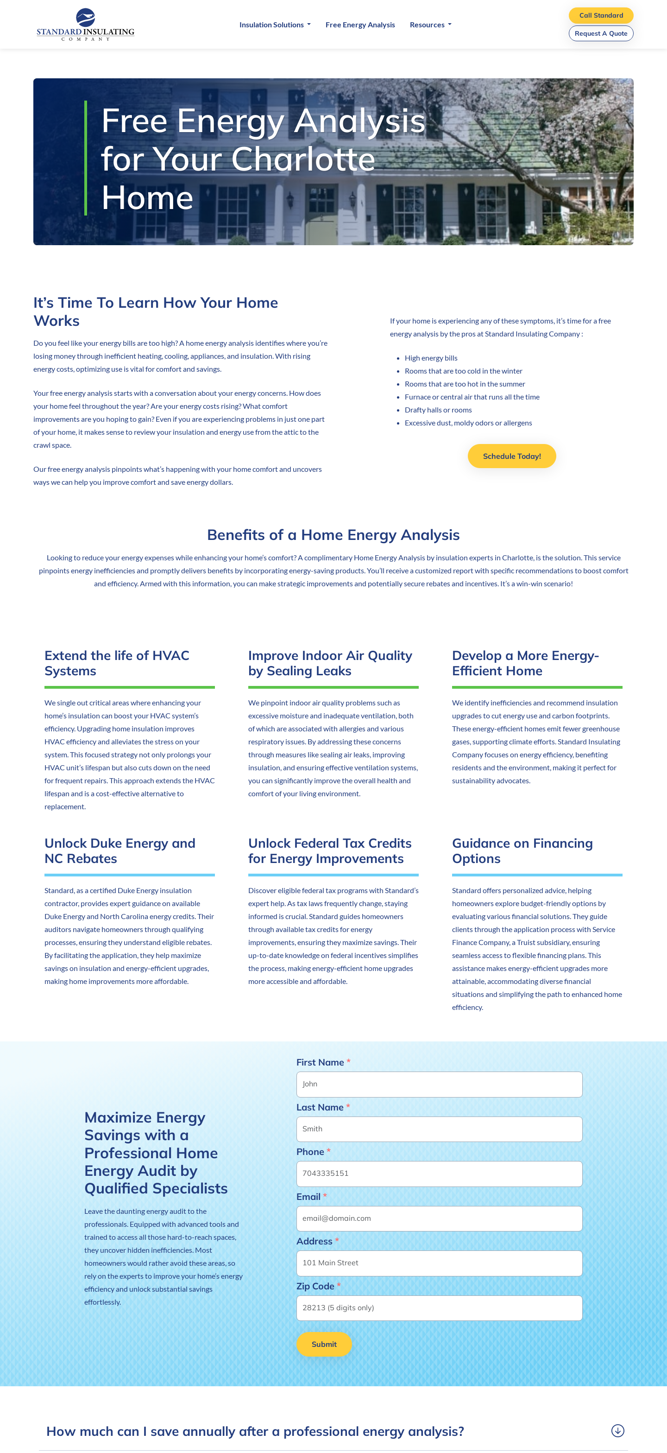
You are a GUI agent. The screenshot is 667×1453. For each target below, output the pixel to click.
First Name (323, 1062)
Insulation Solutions (272, 24)
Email (311, 1196)
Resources (428, 24)
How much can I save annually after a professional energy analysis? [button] (255, 1431)
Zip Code (318, 1286)
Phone (313, 1151)
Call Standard (601, 15)
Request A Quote (601, 33)
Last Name (323, 1107)
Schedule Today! (512, 456)
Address (317, 1241)
